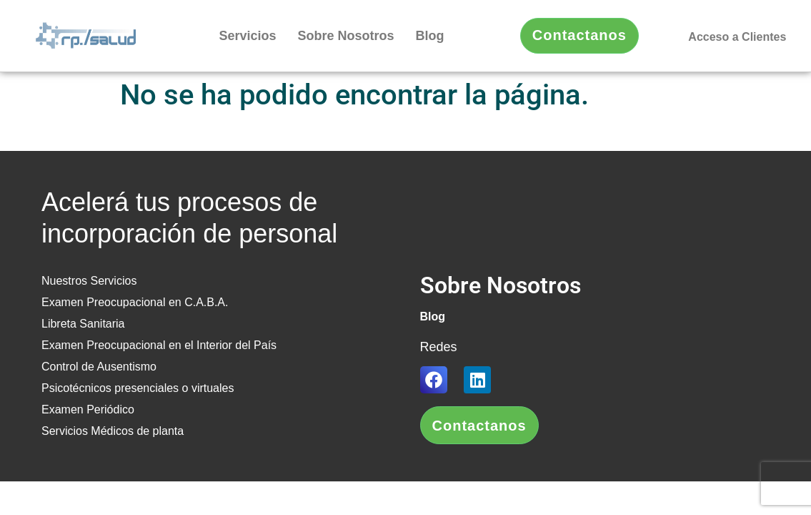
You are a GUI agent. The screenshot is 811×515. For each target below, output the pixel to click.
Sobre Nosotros (346, 36)
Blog (430, 36)
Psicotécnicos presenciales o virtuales (137, 388)
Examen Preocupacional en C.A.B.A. (134, 302)
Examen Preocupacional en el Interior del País (159, 345)
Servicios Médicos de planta (112, 431)
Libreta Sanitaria (83, 324)
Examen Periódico (87, 409)
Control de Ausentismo (98, 366)
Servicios (247, 36)
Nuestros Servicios (88, 281)
